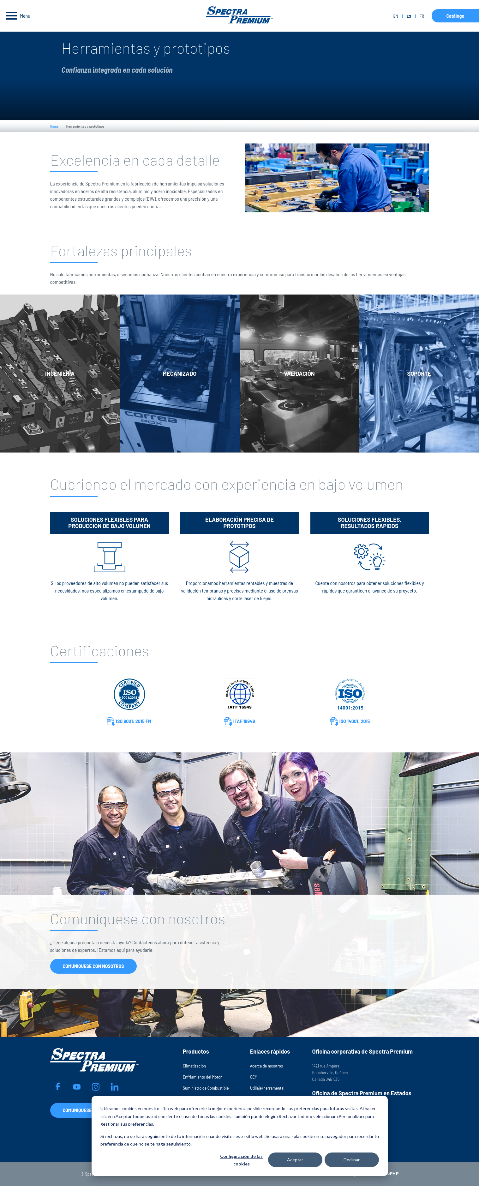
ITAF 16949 (239, 721)
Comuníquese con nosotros (93, 966)
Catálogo (455, 16)
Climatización (194, 1065)
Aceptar (295, 1159)
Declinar (352, 1159)
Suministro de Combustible (206, 1088)
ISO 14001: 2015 (350, 721)
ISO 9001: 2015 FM (129, 721)
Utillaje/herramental (267, 1088)
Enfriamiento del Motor (202, 1077)
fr (422, 16)
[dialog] (240, 1136)
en (395, 16)
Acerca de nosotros (266, 1065)
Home (54, 126)
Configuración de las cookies (241, 1160)
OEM (253, 1077)
